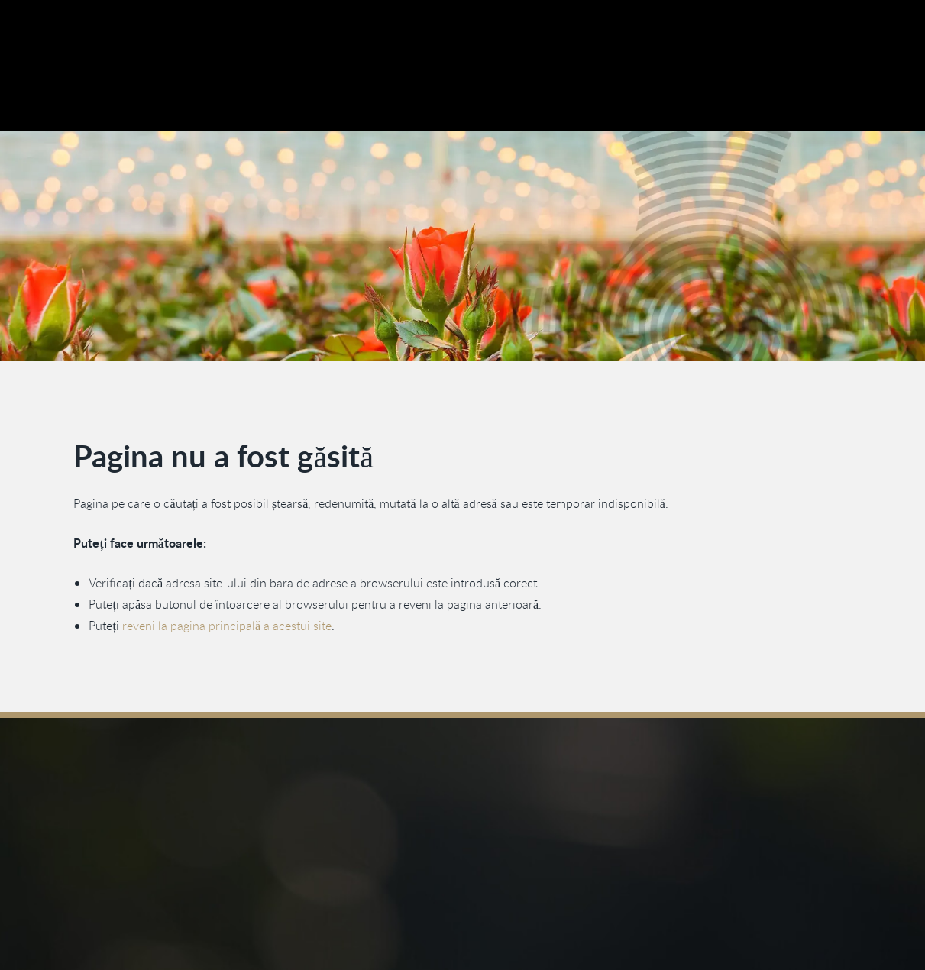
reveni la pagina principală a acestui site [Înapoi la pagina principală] (227, 625)
